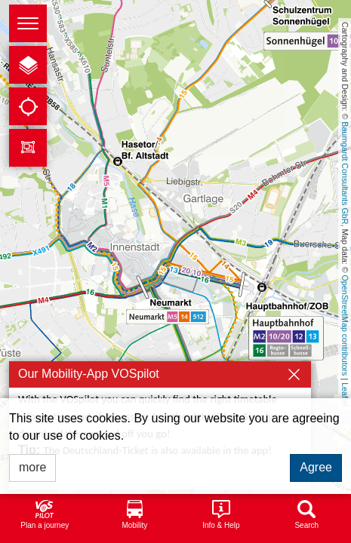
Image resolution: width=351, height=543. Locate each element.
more (32, 467)
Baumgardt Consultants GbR (344, 172)
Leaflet (344, 394)
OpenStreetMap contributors (344, 325)
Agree (316, 467)
